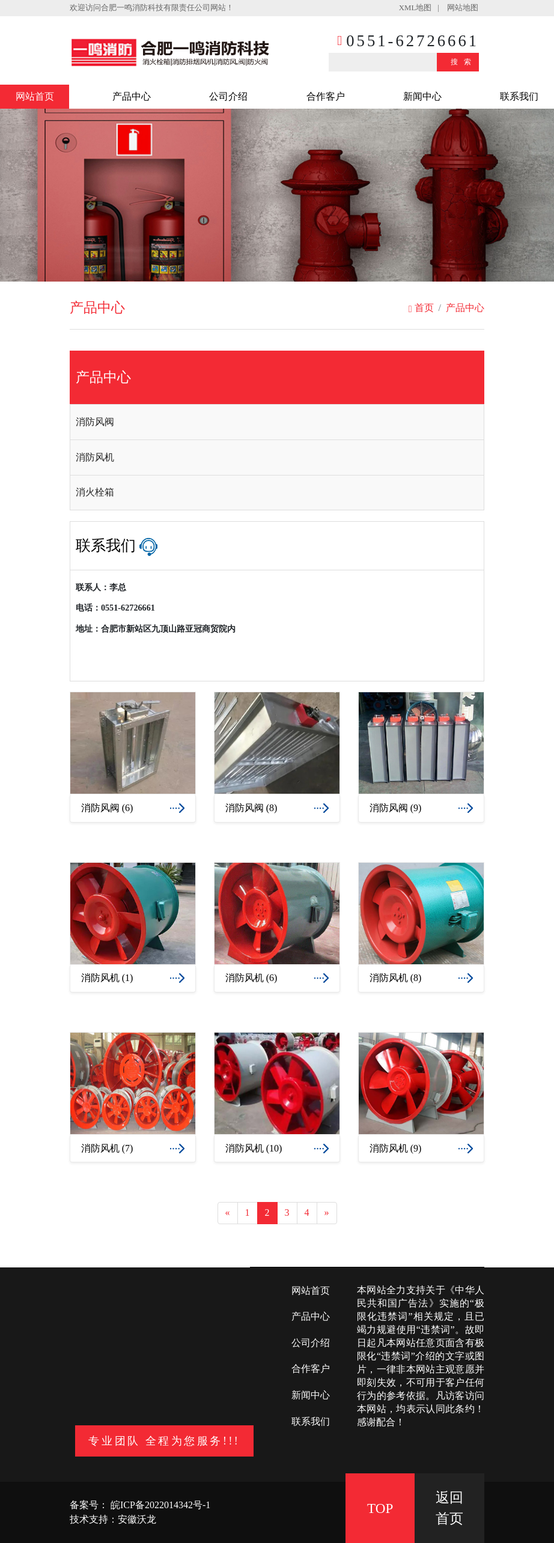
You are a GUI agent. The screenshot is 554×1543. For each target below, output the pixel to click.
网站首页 (35, 96)
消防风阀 (95, 422)
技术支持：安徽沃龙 (113, 1519)
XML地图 (415, 8)
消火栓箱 (95, 492)
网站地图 (462, 8)
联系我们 (519, 96)
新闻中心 (422, 96)
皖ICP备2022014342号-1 (159, 1505)
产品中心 (131, 96)
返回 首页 (449, 1508)
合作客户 (325, 96)
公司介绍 (228, 96)
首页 (421, 308)
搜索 (464, 62)
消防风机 (95, 457)
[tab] (277, 422)
